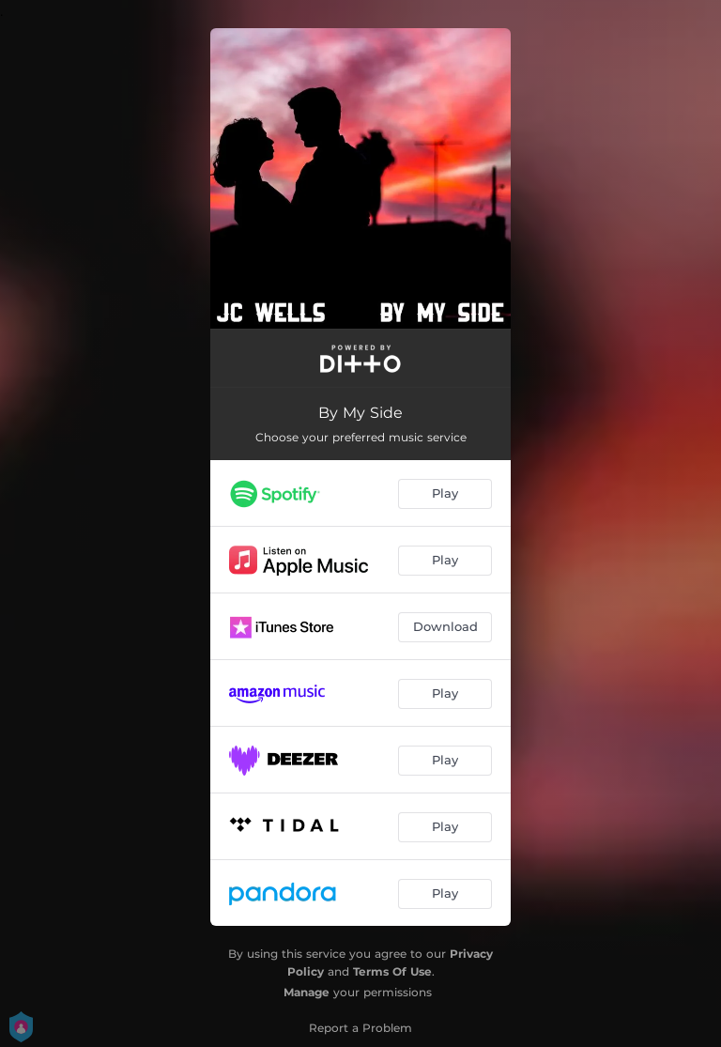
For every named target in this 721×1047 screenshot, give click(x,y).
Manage (307, 992)
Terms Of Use (392, 971)
